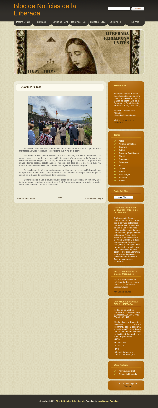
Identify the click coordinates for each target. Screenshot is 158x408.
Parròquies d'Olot (127, 371)
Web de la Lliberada (128, 374)
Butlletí (122, 150)
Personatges (124, 174)
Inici (60, 197)
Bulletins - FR (116, 22)
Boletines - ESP (79, 22)
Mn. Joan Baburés (122, 292)
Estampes (123, 162)
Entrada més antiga (93, 198)
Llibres (122, 168)
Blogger (127, 386)
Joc (120, 165)
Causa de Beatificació (129, 153)
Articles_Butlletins (127, 144)
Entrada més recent (26, 198)
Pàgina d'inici (23, 22)
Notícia (122, 171)
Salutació (41, 22)
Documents (124, 159)
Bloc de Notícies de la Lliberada (70, 401)
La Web (135, 22)
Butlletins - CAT (60, 22)
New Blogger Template (108, 401)
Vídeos (122, 181)
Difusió (122, 156)
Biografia (123, 147)
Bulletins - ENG (98, 22)
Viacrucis (123, 177)
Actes (121, 141)
